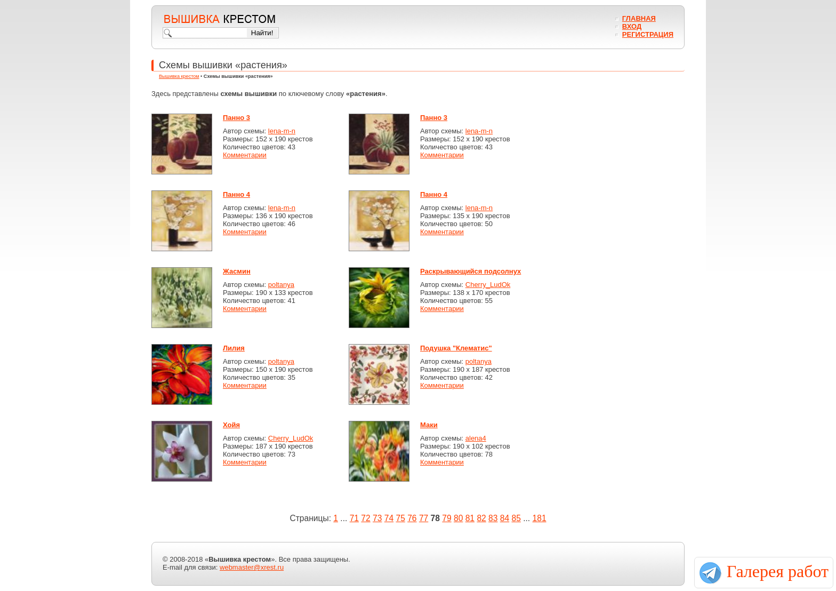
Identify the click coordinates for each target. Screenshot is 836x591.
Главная (639, 18)
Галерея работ (778, 571)
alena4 (475, 438)
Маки (429, 425)
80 (458, 518)
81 (470, 518)
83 (492, 518)
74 (388, 518)
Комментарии (245, 155)
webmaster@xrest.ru (252, 567)
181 (539, 518)
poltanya (281, 285)
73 (377, 518)
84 (504, 518)
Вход (631, 26)
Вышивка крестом (179, 76)
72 (365, 518)
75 (400, 518)
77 (423, 518)
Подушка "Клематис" (456, 348)
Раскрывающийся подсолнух (470, 271)
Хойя (231, 425)
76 (411, 518)
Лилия (234, 348)
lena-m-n (281, 131)
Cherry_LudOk (488, 285)
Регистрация (647, 34)
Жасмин (237, 271)
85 (516, 518)
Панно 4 (236, 194)
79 (446, 518)
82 (481, 518)
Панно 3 (236, 118)
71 (354, 518)
